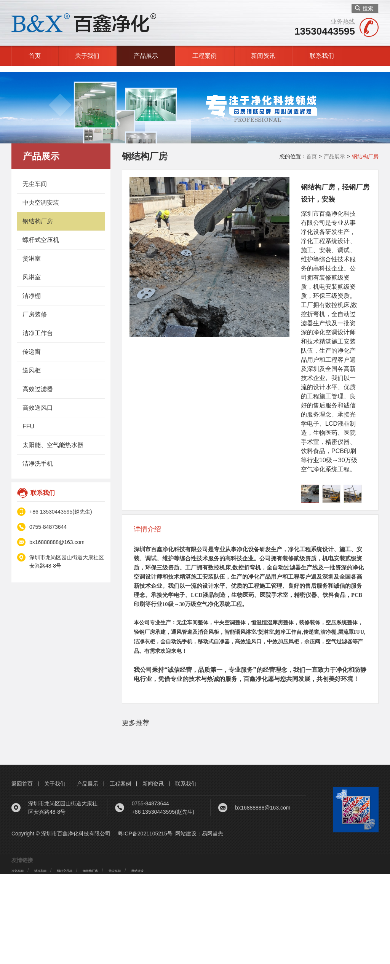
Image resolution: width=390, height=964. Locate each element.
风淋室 (31, 271)
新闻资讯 (263, 55)
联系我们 (322, 55)
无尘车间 (34, 178)
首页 (35, 55)
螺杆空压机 (88, 960)
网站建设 (186, 923)
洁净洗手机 (37, 457)
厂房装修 (34, 308)
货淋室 (31, 252)
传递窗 (31, 345)
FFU (28, 420)
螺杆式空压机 (40, 234)
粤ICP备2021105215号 (145, 923)
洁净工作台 (37, 327)
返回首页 (22, 873)
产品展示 (146, 55)
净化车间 (22, 960)
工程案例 (204, 55)
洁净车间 (54, 960)
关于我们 (87, 55)
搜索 (364, 8)
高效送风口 (37, 401)
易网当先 (212, 923)
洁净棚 (31, 289)
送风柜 (31, 364)
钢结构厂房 (37, 215)
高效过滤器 (37, 383)
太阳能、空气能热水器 (52, 439)
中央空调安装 (40, 196)
